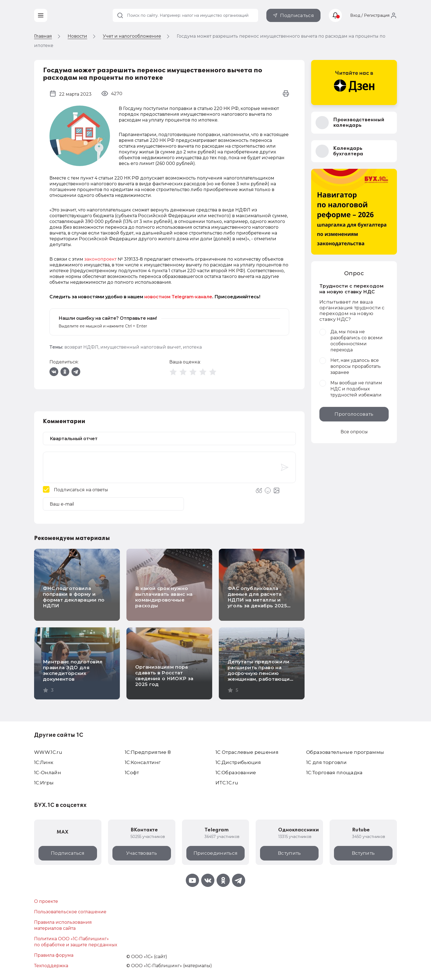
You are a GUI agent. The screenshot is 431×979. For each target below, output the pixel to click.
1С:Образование (236, 772)
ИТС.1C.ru (227, 782)
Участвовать (141, 853)
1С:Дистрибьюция (238, 762)
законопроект (100, 259)
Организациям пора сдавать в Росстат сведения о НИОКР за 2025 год (164, 675)
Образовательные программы (345, 752)
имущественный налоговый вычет (140, 347)
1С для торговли (326, 762)
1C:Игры (44, 782)
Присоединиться (216, 853)
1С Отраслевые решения (247, 752)
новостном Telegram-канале (178, 296)
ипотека (192, 347)
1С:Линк (43, 762)
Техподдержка (51, 965)
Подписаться (297, 15)
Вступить (289, 853)
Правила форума (53, 955)
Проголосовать (354, 414)
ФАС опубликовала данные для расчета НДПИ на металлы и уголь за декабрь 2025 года (257, 600)
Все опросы (354, 431)
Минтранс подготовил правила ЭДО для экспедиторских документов (73, 670)
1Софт (132, 772)
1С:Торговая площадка (334, 772)
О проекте (46, 901)
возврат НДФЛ (81, 347)
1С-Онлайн (47, 772)
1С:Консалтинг (143, 762)
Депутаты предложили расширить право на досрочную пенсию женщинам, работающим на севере (261, 673)
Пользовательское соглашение (70, 911)
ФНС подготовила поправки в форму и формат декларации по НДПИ (74, 597)
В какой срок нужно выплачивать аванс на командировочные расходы (164, 597)
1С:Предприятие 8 (148, 752)
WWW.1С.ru (48, 752)
